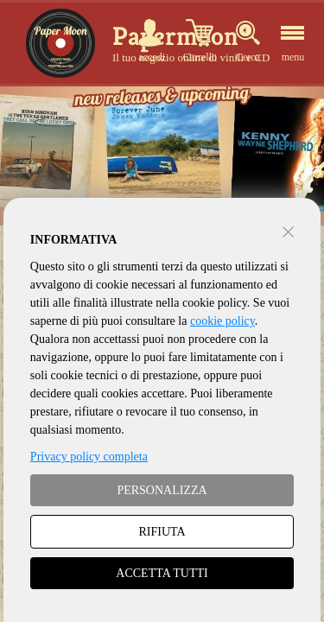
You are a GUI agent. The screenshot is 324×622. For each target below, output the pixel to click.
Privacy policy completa (89, 456)
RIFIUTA (161, 531)
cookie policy (222, 320)
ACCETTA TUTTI (161, 573)
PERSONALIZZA (161, 490)
